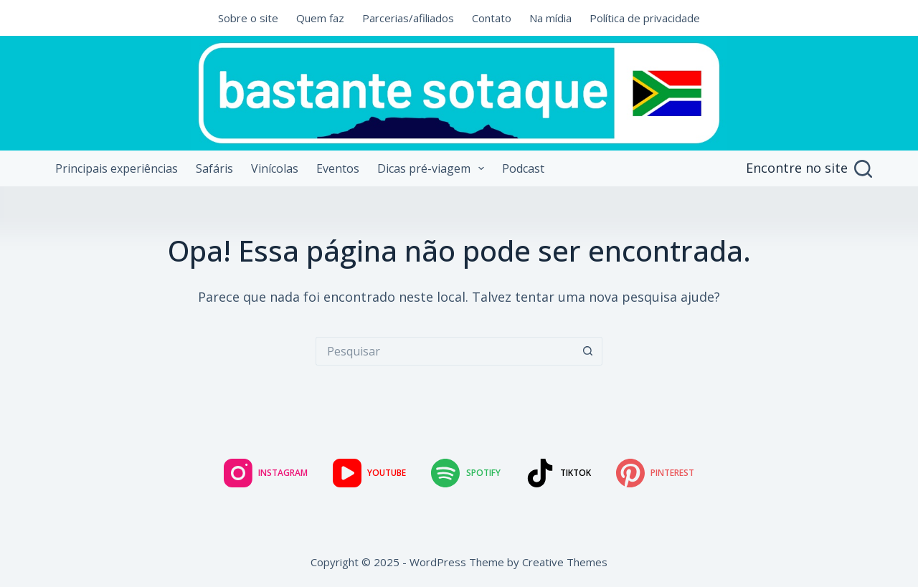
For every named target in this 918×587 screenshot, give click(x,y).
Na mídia (550, 18)
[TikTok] (558, 473)
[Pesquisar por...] (445, 351)
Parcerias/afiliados (408, 18)
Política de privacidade (645, 18)
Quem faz (320, 18)
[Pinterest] (655, 473)
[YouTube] (369, 473)
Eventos (337, 168)
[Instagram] (266, 473)
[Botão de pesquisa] (588, 351)
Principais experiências (116, 168)
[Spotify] (465, 473)
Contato (491, 18)
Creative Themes (564, 562)
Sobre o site (248, 18)
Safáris (214, 168)
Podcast (523, 168)
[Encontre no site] (809, 168)
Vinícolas (274, 168)
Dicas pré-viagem (433, 168)
